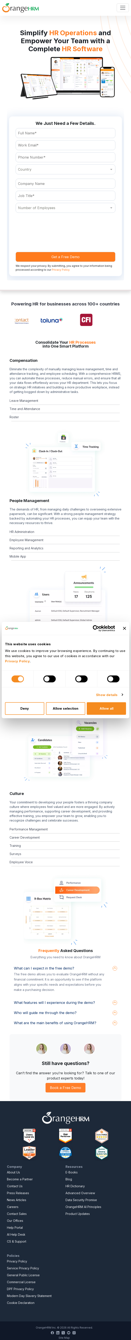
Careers (12, 1207)
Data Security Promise (81, 1200)
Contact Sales (17, 1214)
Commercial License (21, 1282)
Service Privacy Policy (23, 1268)
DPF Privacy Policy (20, 1289)
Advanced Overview (80, 1193)
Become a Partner (20, 1179)
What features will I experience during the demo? (54, 1002)
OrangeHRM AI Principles (83, 1207)
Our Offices (15, 1220)
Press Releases (18, 1193)
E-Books (72, 1172)
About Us (13, 1172)
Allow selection (65, 708)
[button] (65, 463)
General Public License (23, 1275)
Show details (107, 695)
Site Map (64, 1337)
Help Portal (15, 1227)
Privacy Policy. (61, 269)
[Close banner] (124, 628)
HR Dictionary (75, 1186)
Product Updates (78, 1214)
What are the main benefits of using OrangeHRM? (55, 1023)
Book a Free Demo (65, 1088)
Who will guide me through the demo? (45, 1013)
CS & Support (16, 1241)
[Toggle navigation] (123, 7)
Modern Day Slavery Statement (29, 1296)
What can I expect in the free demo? (44, 968)
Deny (24, 708)
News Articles (16, 1200)
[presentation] (49, 225)
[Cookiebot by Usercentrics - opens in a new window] (96, 628)
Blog (69, 1179)
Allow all (106, 708)
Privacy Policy (17, 1261)
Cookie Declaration (20, 1303)
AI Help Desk (16, 1234)
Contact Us (15, 1186)
